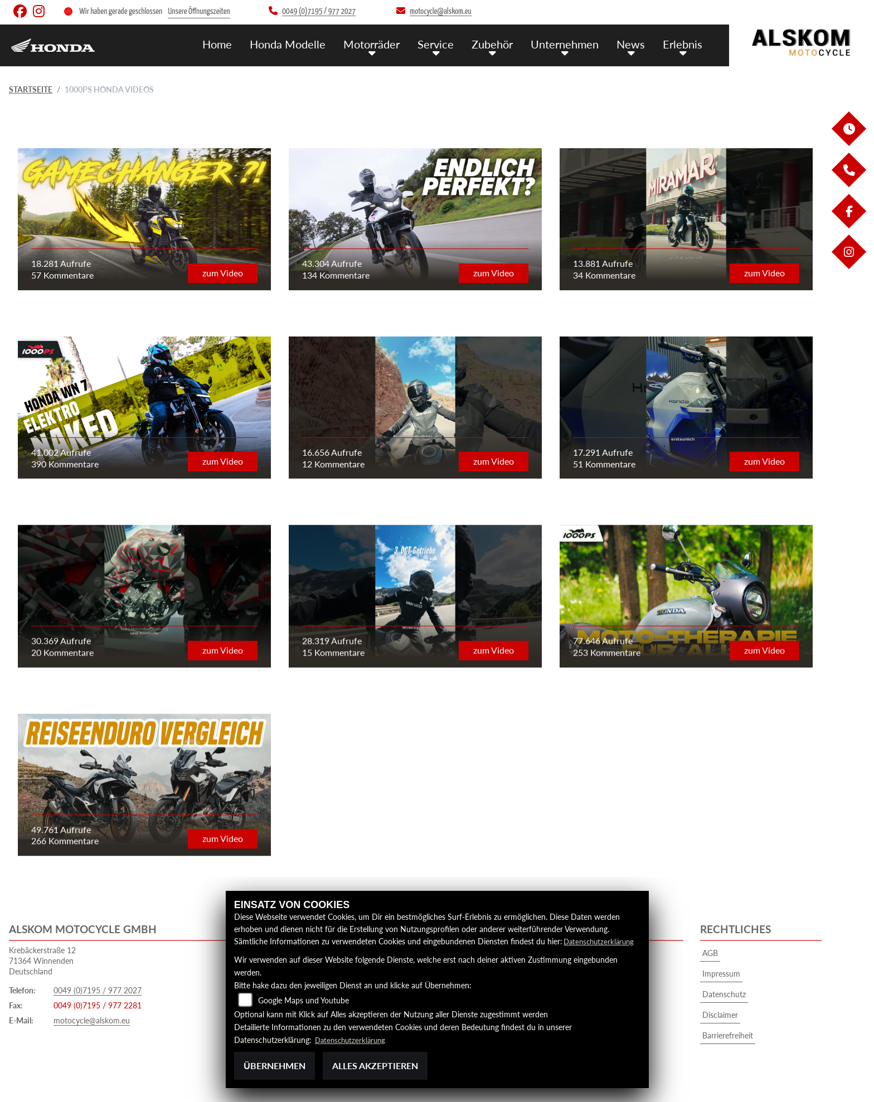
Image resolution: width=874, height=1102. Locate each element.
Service (444, 43)
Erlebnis (683, 43)
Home (231, 43)
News (633, 43)
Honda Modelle (300, 43)
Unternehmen (570, 43)
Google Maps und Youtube (303, 1000)
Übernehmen (274, 1065)
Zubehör (499, 43)
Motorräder (382, 43)
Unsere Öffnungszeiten (199, 11)
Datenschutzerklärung (601, 941)
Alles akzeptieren (375, 1065)
